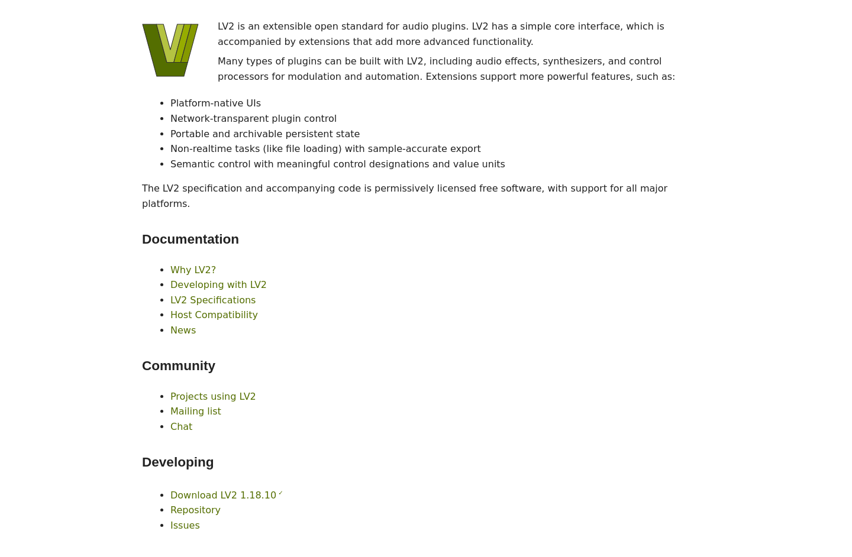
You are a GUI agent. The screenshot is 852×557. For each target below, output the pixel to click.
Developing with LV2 (218, 284)
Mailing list (195, 411)
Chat (181, 426)
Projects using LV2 (213, 396)
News (183, 330)
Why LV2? (193, 270)
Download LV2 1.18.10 (223, 495)
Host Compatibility (214, 314)
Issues (185, 525)
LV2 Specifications (213, 300)
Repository (195, 510)
